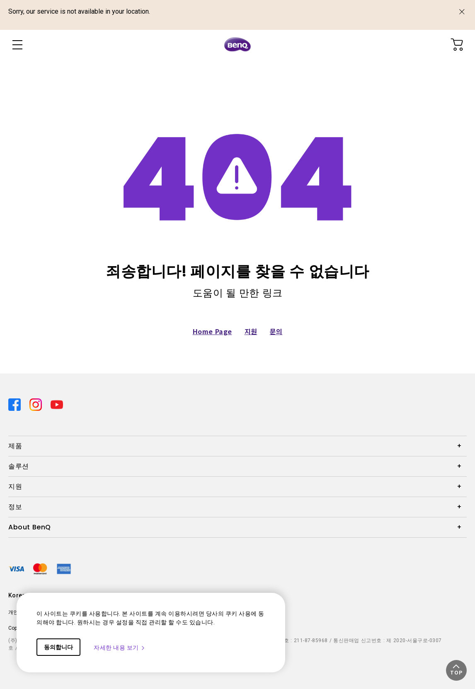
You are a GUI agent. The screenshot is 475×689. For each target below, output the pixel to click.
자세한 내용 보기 (119, 647)
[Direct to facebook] (15, 404)
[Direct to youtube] (57, 404)
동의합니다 (58, 647)
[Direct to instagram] (36, 404)
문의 (276, 331)
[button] (456, 670)
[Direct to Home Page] (237, 45)
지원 (251, 331)
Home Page (212, 331)
